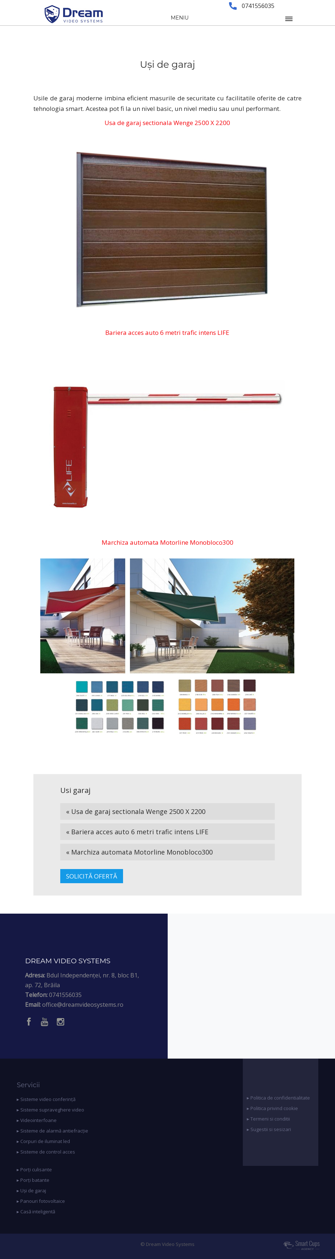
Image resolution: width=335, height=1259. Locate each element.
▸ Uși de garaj (31, 1190)
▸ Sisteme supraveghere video (50, 1109)
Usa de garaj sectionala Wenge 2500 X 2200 (167, 123)
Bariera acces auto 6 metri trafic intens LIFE (167, 332)
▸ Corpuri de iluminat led (43, 1141)
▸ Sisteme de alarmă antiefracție (52, 1130)
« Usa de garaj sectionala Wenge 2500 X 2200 (135, 811)
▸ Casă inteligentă (36, 1211)
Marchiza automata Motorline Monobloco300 (167, 542)
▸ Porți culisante (34, 1169)
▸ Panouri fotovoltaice (41, 1201)
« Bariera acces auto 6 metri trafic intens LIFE (137, 831)
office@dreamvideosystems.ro (82, 1005)
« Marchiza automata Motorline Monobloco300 (139, 852)
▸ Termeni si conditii (268, 1118)
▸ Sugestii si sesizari (269, 1129)
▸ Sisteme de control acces (46, 1151)
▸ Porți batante (33, 1180)
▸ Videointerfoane (37, 1120)
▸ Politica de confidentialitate (278, 1097)
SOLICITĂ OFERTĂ (91, 876)
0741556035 (65, 995)
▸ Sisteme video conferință (46, 1099)
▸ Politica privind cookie (272, 1108)
